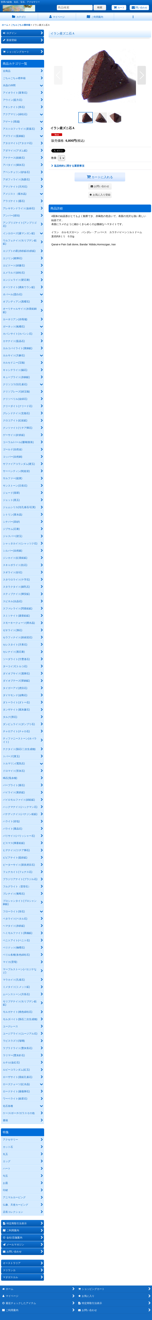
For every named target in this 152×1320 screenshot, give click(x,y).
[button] (133, 17)
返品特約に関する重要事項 (67, 165)
